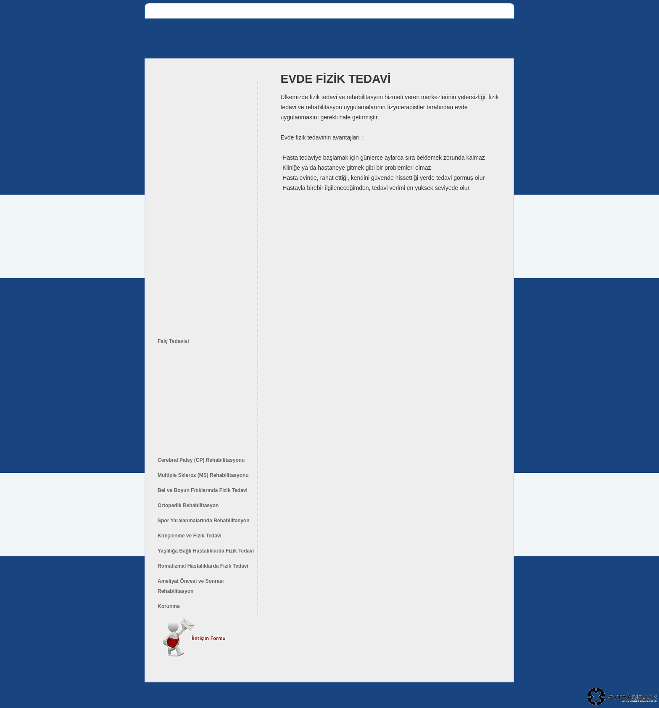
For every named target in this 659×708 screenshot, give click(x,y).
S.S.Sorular (434, 11)
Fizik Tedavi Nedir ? (273, 11)
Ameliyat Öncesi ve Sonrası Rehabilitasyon (191, 586)
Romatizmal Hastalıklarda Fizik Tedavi (203, 566)
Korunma (169, 606)
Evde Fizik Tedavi (330, 11)
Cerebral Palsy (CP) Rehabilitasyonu (201, 460)
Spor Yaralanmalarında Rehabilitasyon (204, 521)
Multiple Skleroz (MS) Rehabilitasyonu (203, 475)
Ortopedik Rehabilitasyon (188, 505)
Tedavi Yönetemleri (386, 11)
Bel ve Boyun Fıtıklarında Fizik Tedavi (203, 490)
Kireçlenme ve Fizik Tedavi (189, 536)
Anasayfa (161, 11)
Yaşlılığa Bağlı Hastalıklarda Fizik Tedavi (206, 551)
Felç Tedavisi (173, 341)
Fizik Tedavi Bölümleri (210, 11)
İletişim (467, 11)
